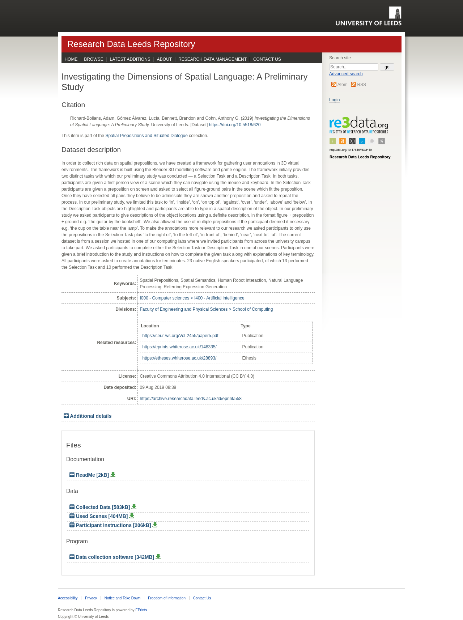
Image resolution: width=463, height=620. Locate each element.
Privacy (91, 598)
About (164, 59)
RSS (361, 84)
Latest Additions (130, 59)
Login (334, 99)
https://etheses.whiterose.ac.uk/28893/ (180, 358)
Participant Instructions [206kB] (110, 525)
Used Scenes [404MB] (99, 516)
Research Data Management (212, 59)
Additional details (90, 416)
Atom (342, 84)
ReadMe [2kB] (89, 475)
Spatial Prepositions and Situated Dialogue (146, 135)
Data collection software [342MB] (112, 557)
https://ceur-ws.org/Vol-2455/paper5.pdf (180, 335)
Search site (340, 57)
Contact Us (267, 59)
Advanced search (346, 73)
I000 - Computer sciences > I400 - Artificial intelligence (192, 298)
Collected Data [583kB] (100, 507)
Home (70, 59)
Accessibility (67, 598)
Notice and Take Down (123, 598)
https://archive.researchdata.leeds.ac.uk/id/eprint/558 (191, 398)
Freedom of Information (167, 598)
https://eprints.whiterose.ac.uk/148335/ (180, 346)
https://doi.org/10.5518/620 (235, 124)
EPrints (141, 610)
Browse (93, 59)
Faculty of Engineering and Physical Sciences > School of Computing (206, 309)
